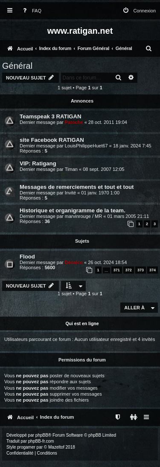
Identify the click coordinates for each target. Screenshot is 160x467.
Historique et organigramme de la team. (72, 210)
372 (128, 270)
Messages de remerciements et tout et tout (77, 187)
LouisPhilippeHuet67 (86, 145)
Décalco (74, 262)
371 (116, 270)
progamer (26, 447)
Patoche (74, 122)
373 (140, 270)
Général (17, 65)
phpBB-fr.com (41, 441)
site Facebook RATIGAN (52, 140)
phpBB (41, 435)
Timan (71, 169)
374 (152, 270)
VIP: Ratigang (38, 163)
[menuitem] (30, 11)
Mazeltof (56, 447)
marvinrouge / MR (83, 216)
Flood (27, 256)
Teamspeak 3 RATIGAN (50, 116)
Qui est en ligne (82, 323)
